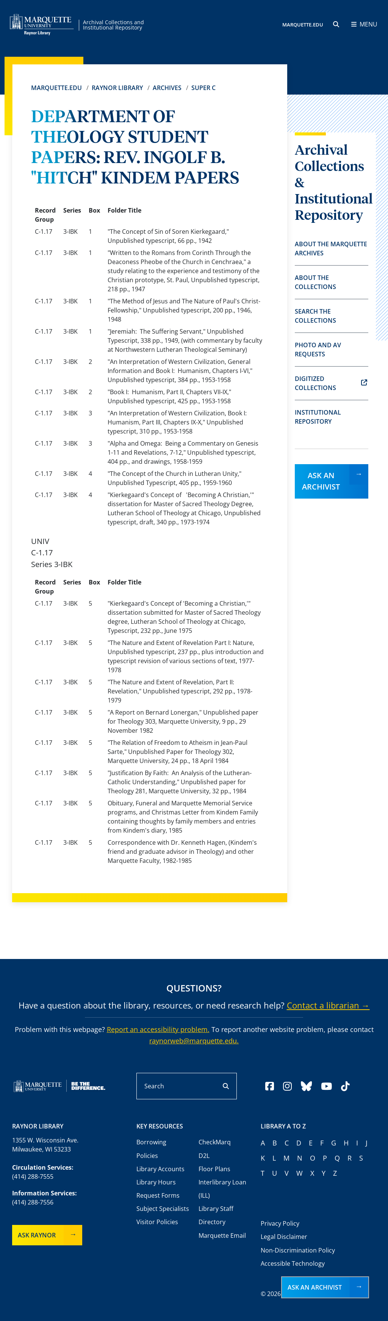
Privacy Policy (280, 1223)
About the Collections (315, 282)
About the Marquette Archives (331, 248)
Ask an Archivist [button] (315, 1287)
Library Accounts (160, 1169)
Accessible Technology (293, 1263)
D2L (204, 1156)
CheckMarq (215, 1142)
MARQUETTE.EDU (302, 24)
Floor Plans (214, 1169)
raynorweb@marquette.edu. (194, 1040)
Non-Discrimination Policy (298, 1250)
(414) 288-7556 (32, 1202)
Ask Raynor (37, 1235)
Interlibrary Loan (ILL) (222, 1189)
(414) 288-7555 (32, 1176)
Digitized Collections (331, 383)
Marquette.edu (56, 88)
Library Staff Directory (216, 1215)
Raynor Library (117, 88)
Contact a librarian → (328, 1005)
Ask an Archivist (321, 481)
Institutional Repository (318, 417)
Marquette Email (222, 1235)
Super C (203, 88)
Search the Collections (315, 316)
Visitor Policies (157, 1222)
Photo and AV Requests (318, 349)
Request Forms (158, 1195)
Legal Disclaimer (284, 1236)
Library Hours (156, 1182)
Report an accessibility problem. (158, 1029)
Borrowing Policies (151, 1148)
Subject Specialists (162, 1208)
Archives (167, 88)
